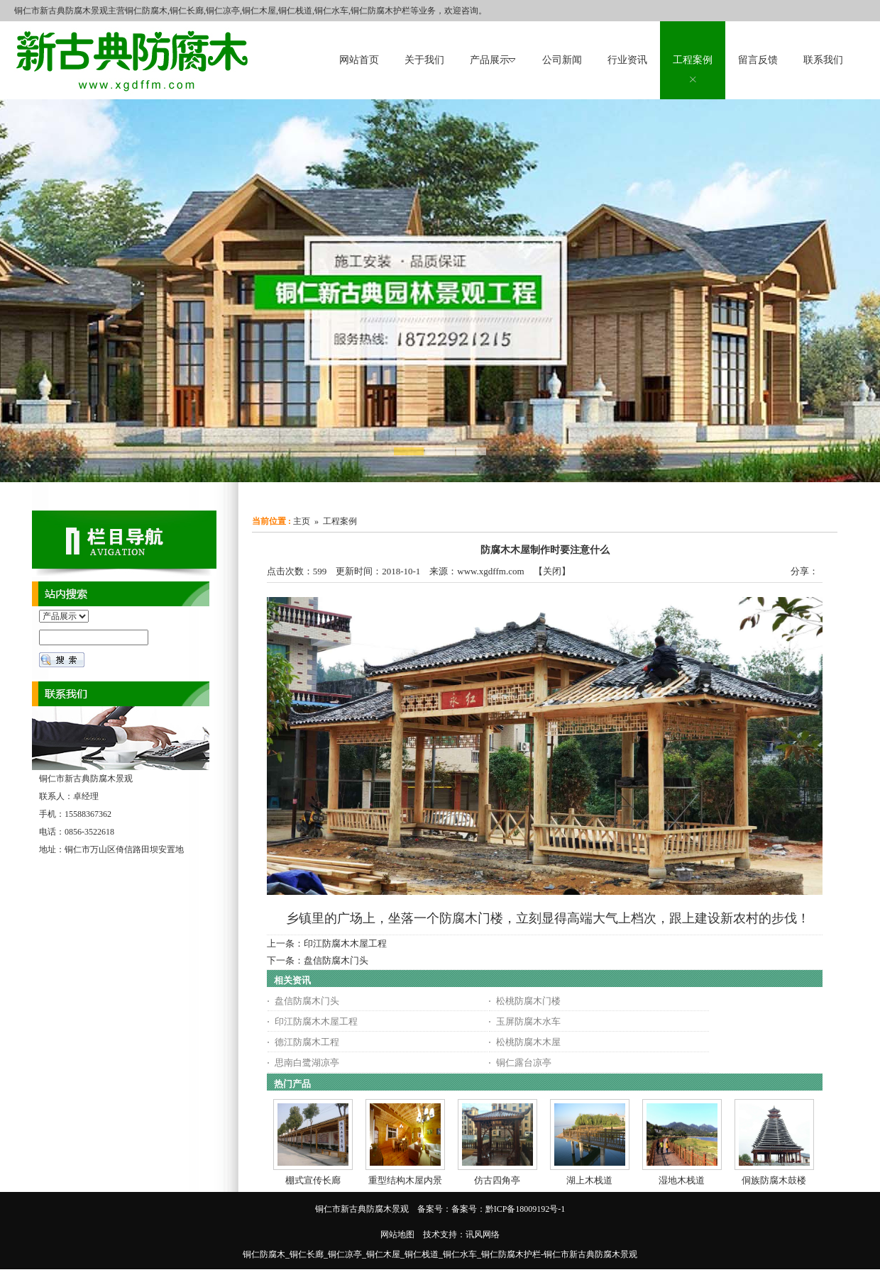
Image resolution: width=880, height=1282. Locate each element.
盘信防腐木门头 (336, 960)
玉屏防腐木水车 (528, 1021)
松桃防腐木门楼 (528, 1001)
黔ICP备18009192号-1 (525, 1209)
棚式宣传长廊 (313, 1180)
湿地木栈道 (682, 1180)
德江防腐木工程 (307, 1042)
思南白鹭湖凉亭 (307, 1062)
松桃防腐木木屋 (528, 1042)
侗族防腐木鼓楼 (774, 1180)
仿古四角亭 (497, 1180)
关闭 (552, 571)
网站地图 (397, 1234)
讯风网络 (483, 1234)
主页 (301, 521)
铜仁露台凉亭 (523, 1062)
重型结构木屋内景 (405, 1180)
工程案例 (340, 521)
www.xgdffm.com (490, 571)
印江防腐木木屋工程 (345, 943)
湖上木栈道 (589, 1180)
